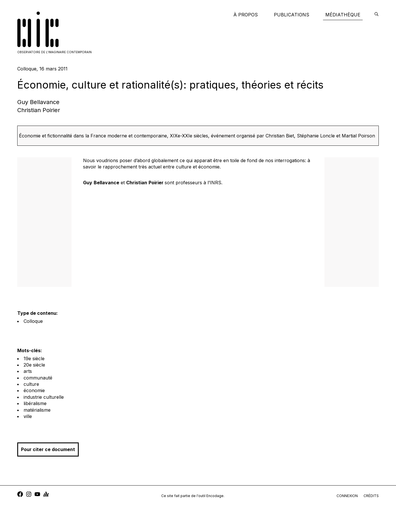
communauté (38, 378)
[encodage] (376, 14)
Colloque (33, 321)
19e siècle (34, 358)
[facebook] (20, 495)
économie (34, 390)
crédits (371, 496)
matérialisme (37, 410)
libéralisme (35, 403)
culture (31, 384)
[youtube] (37, 495)
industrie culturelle (44, 397)
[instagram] (29, 495)
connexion (347, 496)
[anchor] (46, 495)
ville (28, 416)
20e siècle (34, 365)
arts (28, 371)
